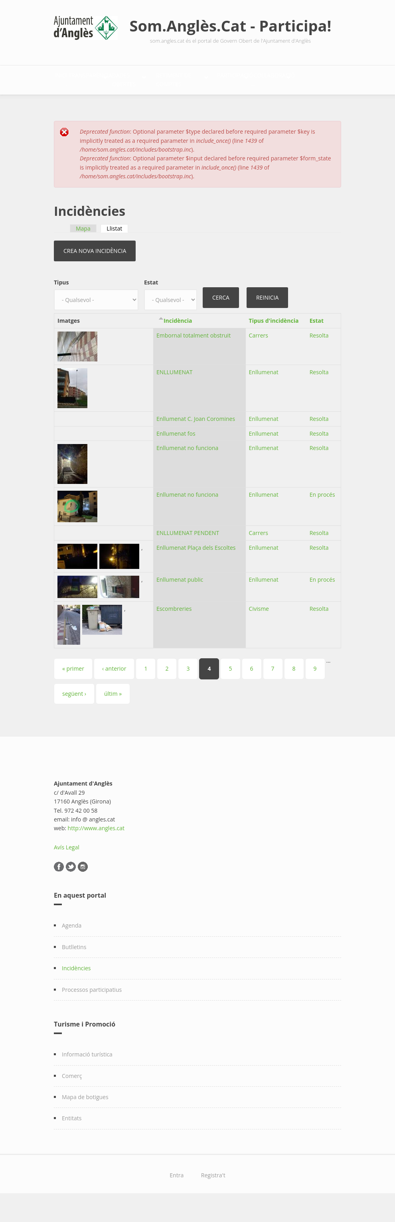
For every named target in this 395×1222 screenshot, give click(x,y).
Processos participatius (92, 1010)
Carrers (258, 356)
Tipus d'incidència (274, 341)
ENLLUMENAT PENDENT (187, 554)
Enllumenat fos (176, 454)
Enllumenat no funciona (187, 469)
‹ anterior (114, 689)
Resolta (319, 356)
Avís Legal (66, 868)
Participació (81, 103)
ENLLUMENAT (174, 393)
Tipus (61, 303)
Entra (177, 1196)
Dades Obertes (186, 78)
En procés (322, 515)
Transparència (116, 78)
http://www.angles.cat (96, 849)
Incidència (178, 341)
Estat (151, 303)
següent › (74, 714)
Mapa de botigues (85, 1117)
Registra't (213, 1196)
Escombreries (174, 630)
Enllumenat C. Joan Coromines (195, 439)
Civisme (259, 630)
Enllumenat (263, 393)
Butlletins (74, 967)
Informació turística (87, 1075)
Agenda (71, 946)
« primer (73, 689)
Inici (69, 78)
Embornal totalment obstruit (193, 356)
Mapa (83, 249)
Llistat (117, 249)
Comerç (72, 1096)
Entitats (71, 1139)
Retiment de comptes (265, 78)
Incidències (76, 989)
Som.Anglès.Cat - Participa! (231, 25)
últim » (113, 714)
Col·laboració (148, 103)
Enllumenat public (179, 600)
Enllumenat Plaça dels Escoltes (196, 569)
